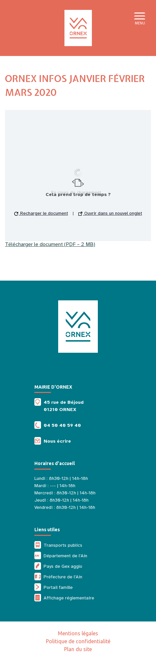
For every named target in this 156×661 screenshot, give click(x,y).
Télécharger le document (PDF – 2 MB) (50, 244)
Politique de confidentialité (78, 641)
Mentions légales (78, 633)
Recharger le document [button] (41, 213)
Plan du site (78, 649)
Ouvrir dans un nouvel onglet (110, 213)
